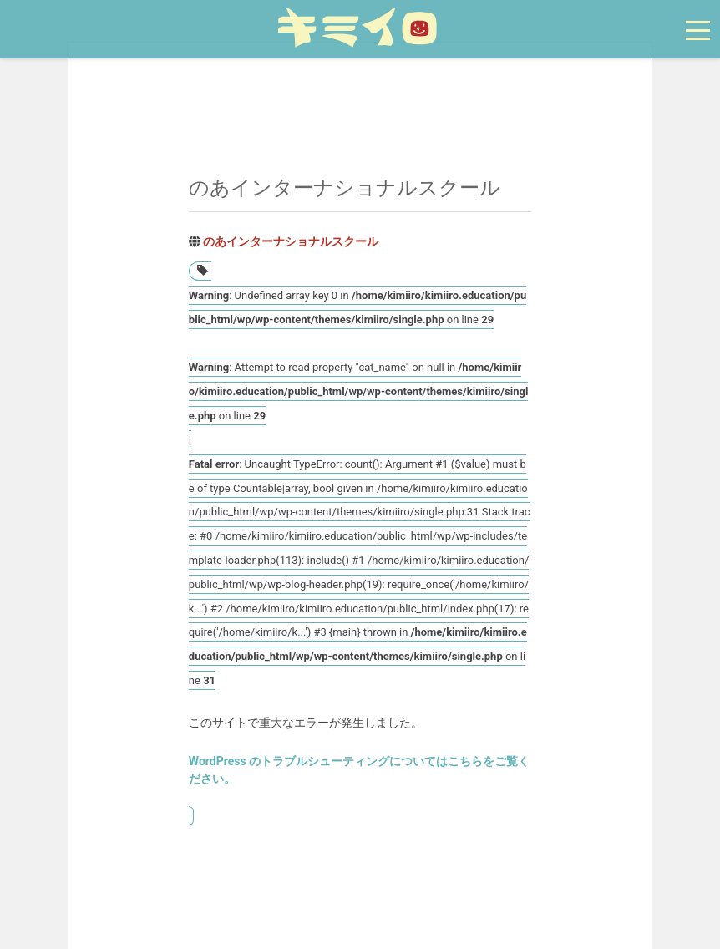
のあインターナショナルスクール (290, 241)
